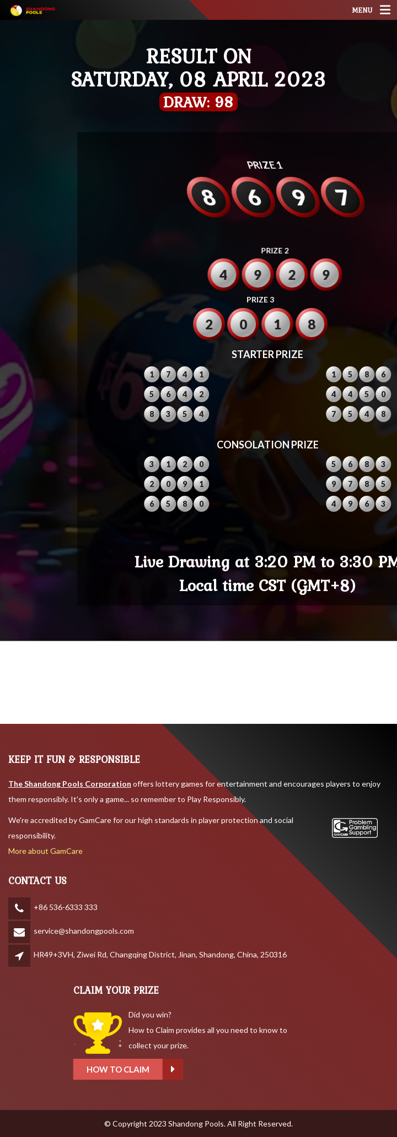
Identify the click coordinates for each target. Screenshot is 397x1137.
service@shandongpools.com (84, 930)
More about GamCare (45, 851)
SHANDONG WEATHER (198, 682)
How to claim (184, 1069)
